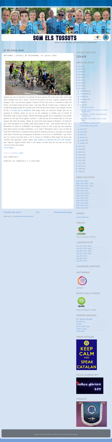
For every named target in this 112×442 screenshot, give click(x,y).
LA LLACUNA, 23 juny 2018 (89, 126)
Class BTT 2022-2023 (84, 248)
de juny (82, 129)
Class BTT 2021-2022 (84, 251)
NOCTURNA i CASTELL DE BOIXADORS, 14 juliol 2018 (93, 115)
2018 (80, 88)
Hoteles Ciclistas (81, 329)
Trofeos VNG (80, 331)
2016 (80, 149)
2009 (80, 169)
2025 (80, 69)
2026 (80, 66)
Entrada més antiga (63, 212)
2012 (80, 160)
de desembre (84, 91)
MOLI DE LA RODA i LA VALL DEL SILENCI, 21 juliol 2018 (94, 111)
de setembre (84, 99)
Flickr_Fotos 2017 (82, 200)
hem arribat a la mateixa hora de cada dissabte (52, 140)
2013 (80, 158)
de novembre (84, 94)
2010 (80, 166)
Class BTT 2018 (81, 258)
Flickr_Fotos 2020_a (83, 193)
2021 (80, 80)
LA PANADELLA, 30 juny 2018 (90, 123)
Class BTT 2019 (81, 256)
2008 (80, 171)
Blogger (75, 434)
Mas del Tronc (80, 321)
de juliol (82, 105)
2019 (80, 86)
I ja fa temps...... (10, 148)
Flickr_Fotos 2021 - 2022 (85, 186)
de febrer (83, 140)
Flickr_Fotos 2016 (82, 203)
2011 (80, 163)
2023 (80, 75)
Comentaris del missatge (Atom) (23, 216)
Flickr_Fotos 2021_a (83, 188)
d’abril (82, 134)
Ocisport (79, 324)
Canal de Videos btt (82, 217)
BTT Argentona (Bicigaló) (84, 319)
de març (82, 137)
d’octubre (83, 96)
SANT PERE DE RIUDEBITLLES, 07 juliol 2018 (93, 119)
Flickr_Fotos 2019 (82, 196)
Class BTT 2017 (81, 261)
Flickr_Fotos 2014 (82, 208)
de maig (82, 132)
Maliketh (55, 434)
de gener (83, 143)
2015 (80, 152)
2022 (80, 77)
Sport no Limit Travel (82, 326)
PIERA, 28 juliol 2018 (87, 107)
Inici (38, 212)
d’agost (82, 102)
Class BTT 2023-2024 (84, 246)
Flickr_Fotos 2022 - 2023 (85, 183)
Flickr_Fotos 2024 (82, 181)
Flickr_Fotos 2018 (82, 198)
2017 (80, 146)
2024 (80, 72)
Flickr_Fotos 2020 (82, 191)
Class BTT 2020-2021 (84, 253)
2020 (80, 83)
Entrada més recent (12, 212)
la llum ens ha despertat (21, 110)
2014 (80, 155)
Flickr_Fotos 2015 (82, 205)
